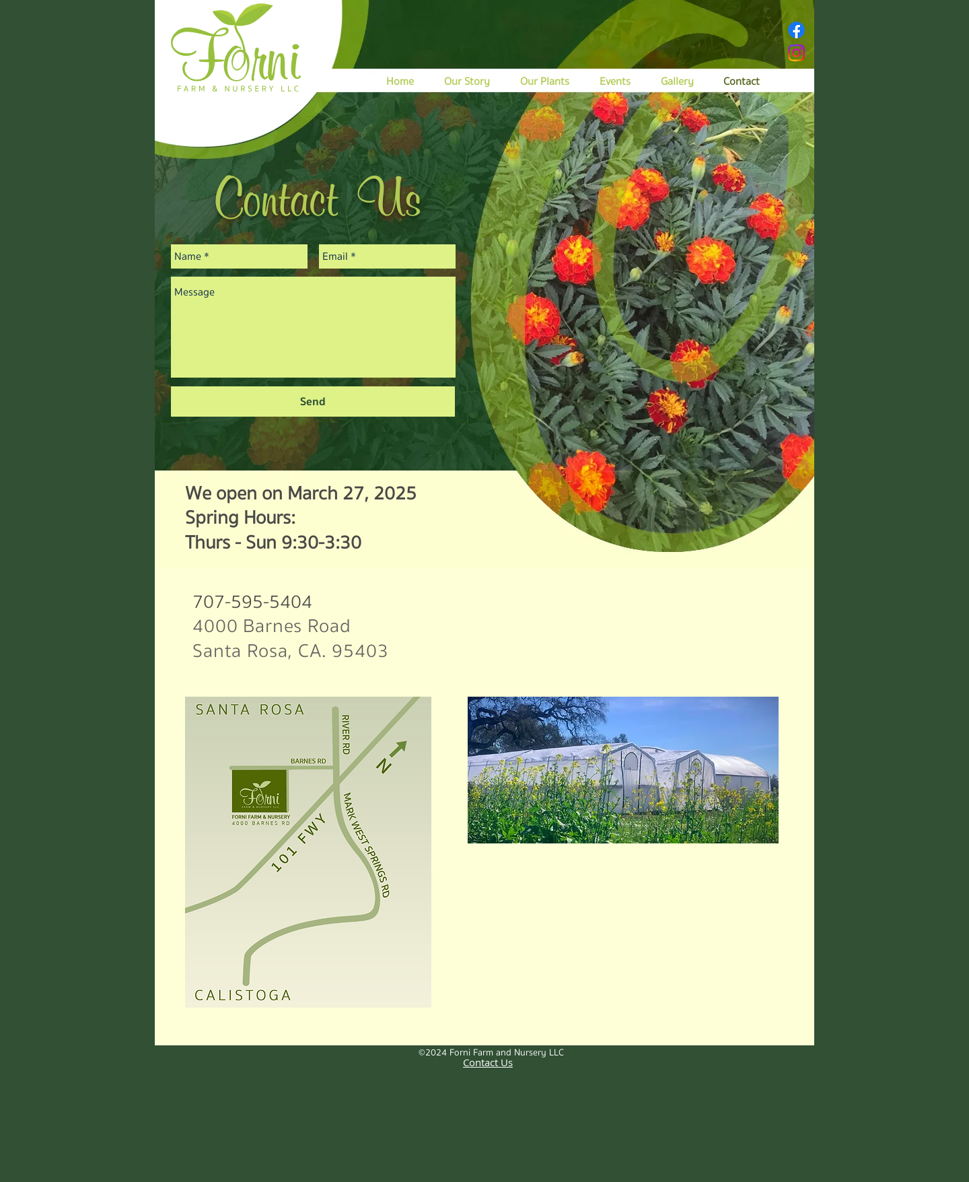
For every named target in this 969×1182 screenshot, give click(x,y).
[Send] (313, 401)
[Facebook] (796, 30)
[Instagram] (796, 53)
